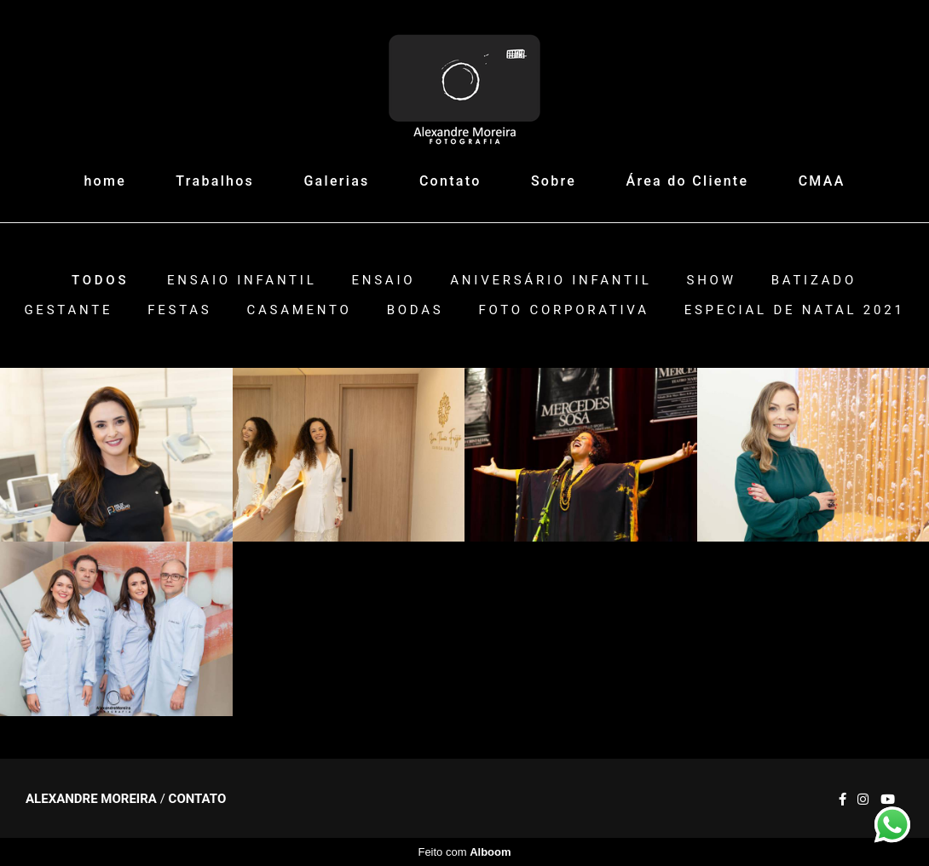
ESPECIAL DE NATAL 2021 (794, 310)
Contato (450, 181)
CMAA (822, 181)
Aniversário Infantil (550, 280)
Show (711, 280)
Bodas (415, 310)
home (105, 181)
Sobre (553, 181)
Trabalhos (215, 181)
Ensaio (383, 280)
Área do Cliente (687, 181)
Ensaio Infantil (242, 280)
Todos (100, 280)
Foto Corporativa (563, 310)
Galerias (336, 181)
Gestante (68, 310)
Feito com (464, 852)
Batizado (814, 280)
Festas (179, 310)
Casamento (298, 310)
